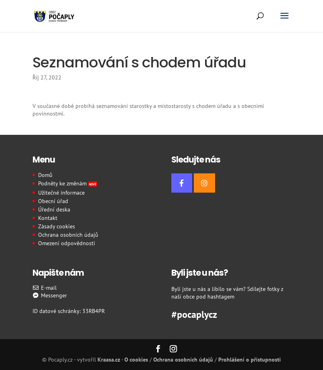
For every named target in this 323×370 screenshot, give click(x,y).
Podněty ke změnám (68, 183)
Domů (45, 175)
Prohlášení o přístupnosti (249, 359)
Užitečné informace (61, 192)
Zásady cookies (56, 226)
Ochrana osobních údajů (68, 234)
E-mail (45, 287)
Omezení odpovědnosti (66, 243)
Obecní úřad (53, 201)
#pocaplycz (194, 313)
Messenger (50, 295)
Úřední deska (54, 209)
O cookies (136, 359)
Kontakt (47, 218)
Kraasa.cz (109, 359)
